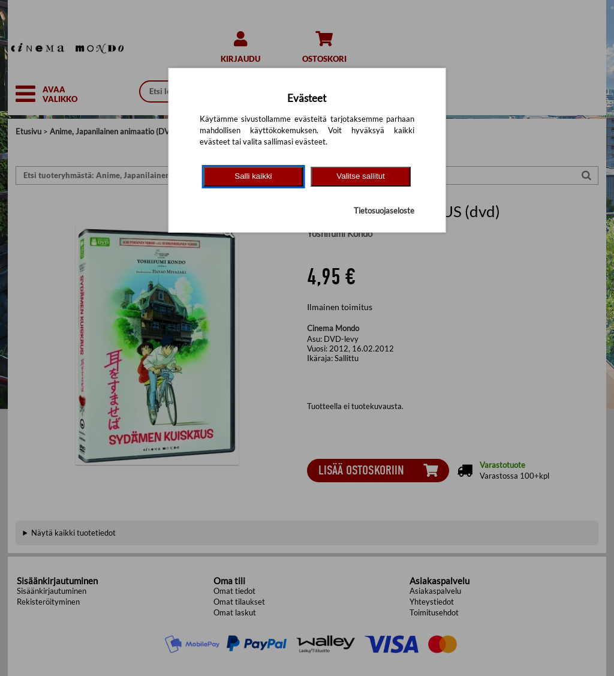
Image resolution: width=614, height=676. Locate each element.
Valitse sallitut (360, 176)
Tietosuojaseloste (384, 210)
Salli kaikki (253, 176)
